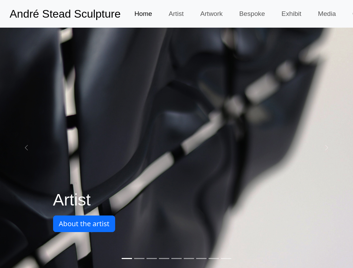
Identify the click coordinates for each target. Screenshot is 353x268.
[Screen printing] (176, 258)
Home (143, 13)
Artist (176, 13)
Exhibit (292, 13)
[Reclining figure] (164, 258)
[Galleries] (226, 258)
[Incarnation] (201, 258)
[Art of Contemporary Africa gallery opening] (139, 258)
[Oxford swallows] (189, 258)
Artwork (211, 13)
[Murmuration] (152, 258)
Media (327, 13)
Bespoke (252, 13)
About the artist (84, 223)
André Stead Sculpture (65, 14)
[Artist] (127, 258)
